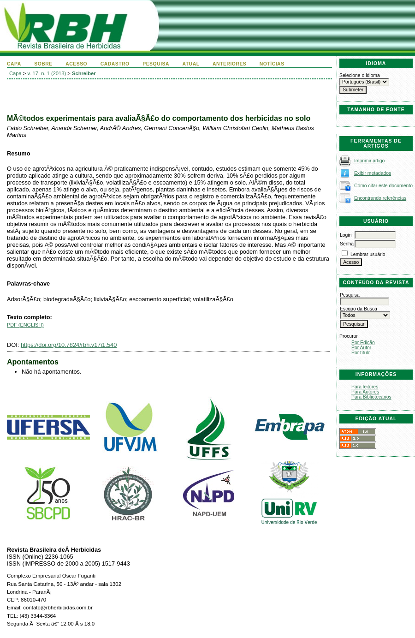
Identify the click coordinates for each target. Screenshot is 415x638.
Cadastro (115, 63)
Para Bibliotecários (371, 396)
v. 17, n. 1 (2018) (47, 73)
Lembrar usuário (367, 254)
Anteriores (229, 63)
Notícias (272, 63)
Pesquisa (155, 63)
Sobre (43, 63)
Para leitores (364, 386)
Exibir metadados (372, 173)
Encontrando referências (380, 198)
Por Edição (363, 342)
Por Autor (361, 347)
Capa (14, 63)
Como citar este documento (383, 185)
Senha (347, 243)
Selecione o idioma (359, 75)
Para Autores (365, 391)
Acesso (76, 63)
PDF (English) (25, 325)
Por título (361, 352)
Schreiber (84, 73)
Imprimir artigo (369, 160)
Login (345, 235)
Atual (191, 63)
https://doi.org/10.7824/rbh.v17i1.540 (69, 344)
